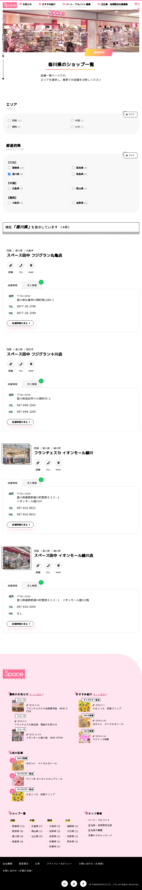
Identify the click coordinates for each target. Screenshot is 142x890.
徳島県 (81, 174)
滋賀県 (81, 202)
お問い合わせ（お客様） (92, 863)
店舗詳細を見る (20, 323)
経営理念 (24, 863)
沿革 (37, 863)
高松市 (29, 349)
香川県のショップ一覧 (3, 45)
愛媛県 (18, 167)
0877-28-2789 (26, 306)
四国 (17, 120)
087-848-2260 (26, 405)
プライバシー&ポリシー (59, 863)
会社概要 (7, 863)
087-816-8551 (26, 508)
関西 (16, 126)
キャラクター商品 (92, 700)
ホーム (3, 21)
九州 (79, 126)
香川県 (17, 174)
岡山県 (81, 188)
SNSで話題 (89, 715)
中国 (79, 120)
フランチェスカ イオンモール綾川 (63, 453)
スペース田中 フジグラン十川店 (34, 354)
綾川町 (57, 448)
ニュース (21, 700)
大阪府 (17, 202)
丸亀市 (29, 250)
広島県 (17, 188)
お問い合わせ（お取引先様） (18, 870)
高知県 (81, 167)
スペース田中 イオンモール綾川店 (63, 555)
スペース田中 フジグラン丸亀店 (34, 255)
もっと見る (36, 694)
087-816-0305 (26, 606)
